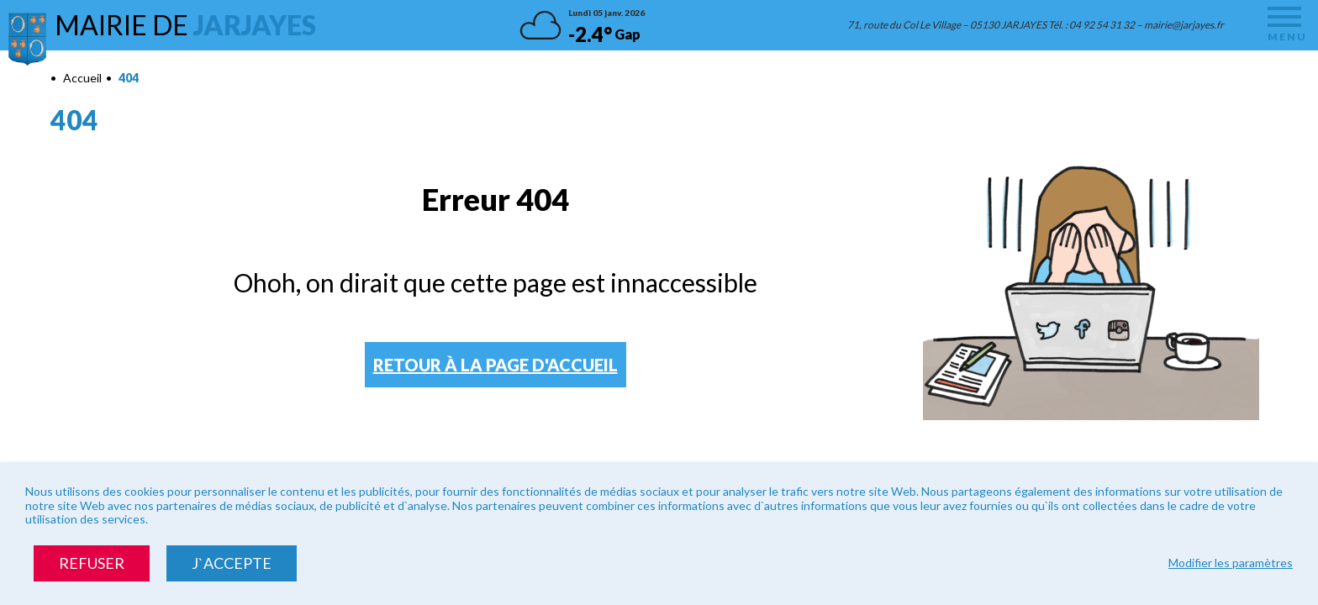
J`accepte (232, 563)
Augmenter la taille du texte (1220, 79)
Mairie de (185, 24)
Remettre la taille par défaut (1259, 79)
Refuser (91, 563)
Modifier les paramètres (1230, 562)
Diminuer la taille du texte (1239, 79)
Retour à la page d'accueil (495, 365)
